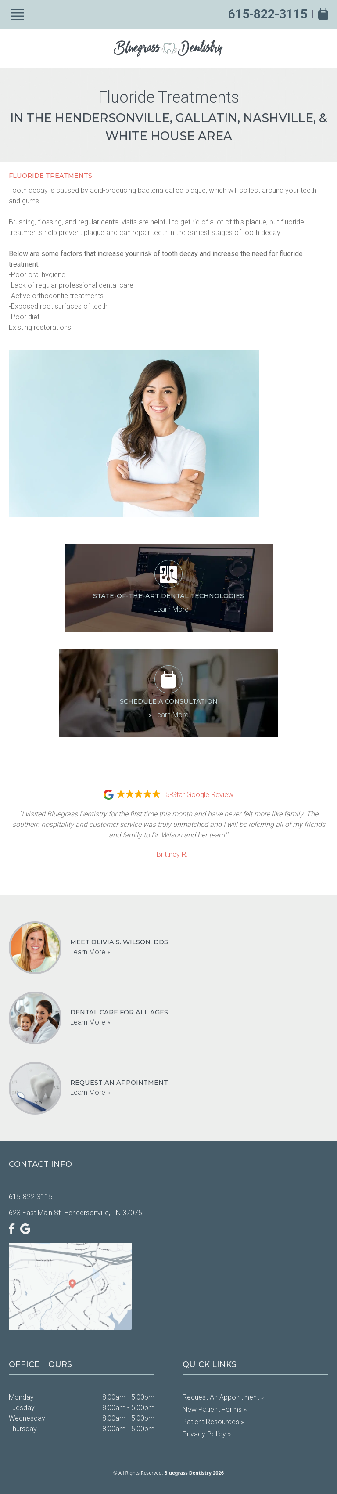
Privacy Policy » (207, 1434)
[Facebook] (12, 1228)
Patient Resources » (213, 1422)
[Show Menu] (17, 14)
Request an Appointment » (223, 1397)
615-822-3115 (267, 14)
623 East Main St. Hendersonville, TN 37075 (75, 1213)
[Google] (25, 1228)
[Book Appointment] (323, 14)
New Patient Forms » (215, 1409)
